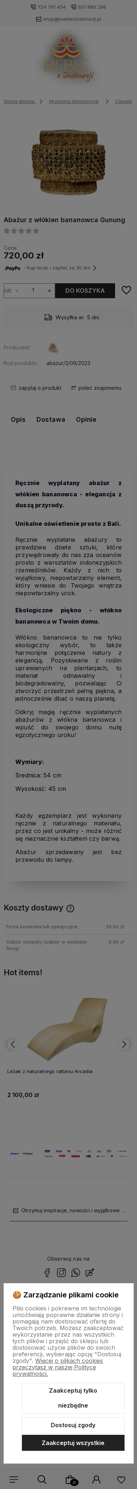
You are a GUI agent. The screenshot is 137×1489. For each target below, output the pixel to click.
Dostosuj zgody (73, 1425)
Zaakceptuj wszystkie (73, 1442)
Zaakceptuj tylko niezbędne (73, 1398)
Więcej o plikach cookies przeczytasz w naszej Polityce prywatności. (57, 1367)
